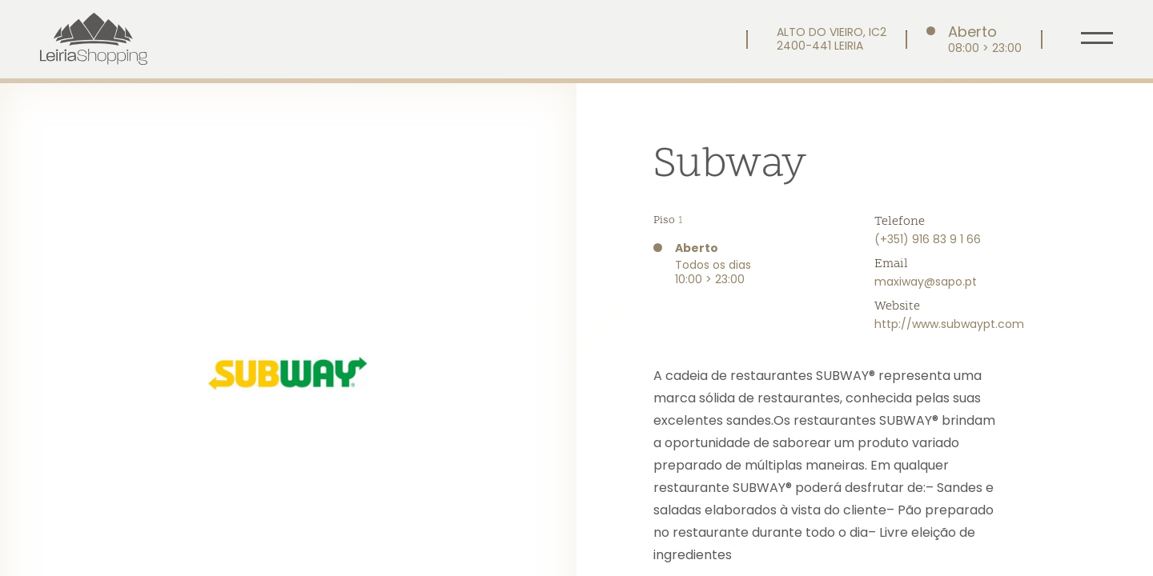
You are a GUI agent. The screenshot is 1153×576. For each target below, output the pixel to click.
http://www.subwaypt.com (949, 324)
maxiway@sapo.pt (925, 282)
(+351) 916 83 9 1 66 (927, 239)
